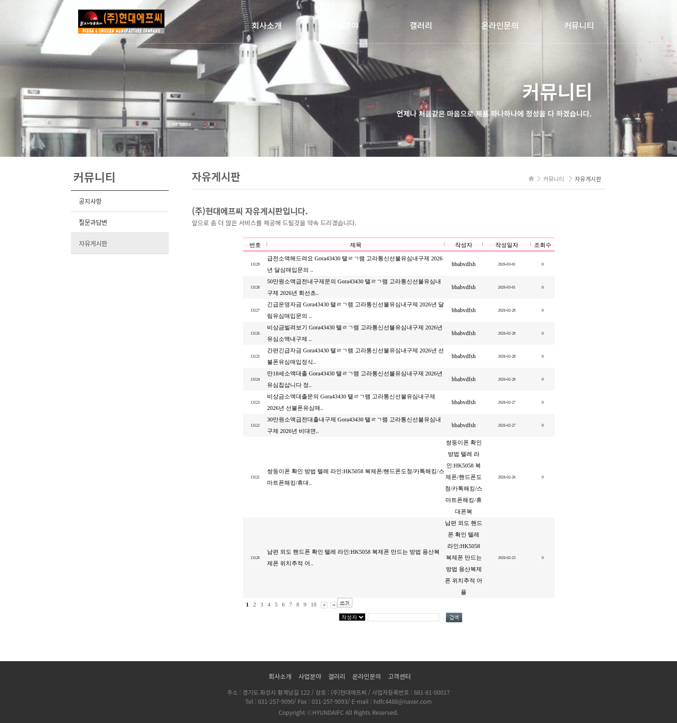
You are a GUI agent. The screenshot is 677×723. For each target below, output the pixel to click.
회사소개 (267, 25)
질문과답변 (93, 222)
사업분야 (344, 25)
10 (313, 604)
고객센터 (399, 676)
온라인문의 (500, 25)
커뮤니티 (579, 25)
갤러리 (420, 25)
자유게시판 (93, 243)
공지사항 (90, 201)
